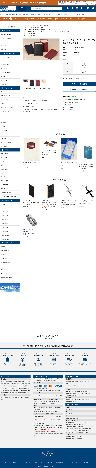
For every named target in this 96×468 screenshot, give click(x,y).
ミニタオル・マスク (5, 111)
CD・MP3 (3, 138)
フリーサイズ (4, 68)
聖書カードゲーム (5, 103)
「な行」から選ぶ (5, 219)
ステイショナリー (5, 130)
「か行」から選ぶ (5, 208)
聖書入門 (85, 18)
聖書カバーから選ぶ (43, 14)
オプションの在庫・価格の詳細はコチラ (73, 78)
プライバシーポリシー (73, 462)
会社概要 (3, 246)
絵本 (57, 18)
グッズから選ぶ (56, 14)
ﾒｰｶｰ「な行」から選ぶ (34, 25)
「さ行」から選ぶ (5, 211)
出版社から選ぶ (80, 14)
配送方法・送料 (39, 462)
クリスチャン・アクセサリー (35, 27)
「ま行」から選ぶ (5, 227)
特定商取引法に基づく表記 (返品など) (74, 100)
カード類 (3, 126)
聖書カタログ (4, 269)
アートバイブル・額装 (6, 192)
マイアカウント (26, 462)
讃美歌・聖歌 (4, 169)
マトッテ (17, 18)
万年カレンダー (4, 99)
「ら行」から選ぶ (5, 235)
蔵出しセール (64, 18)
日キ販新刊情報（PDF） (6, 277)
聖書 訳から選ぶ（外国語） (26, 14)
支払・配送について (5, 250)
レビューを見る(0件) (69, 107)
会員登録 (15, 462)
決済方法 (49, 462)
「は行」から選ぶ (5, 223)
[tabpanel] (41, 49)
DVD (2, 134)
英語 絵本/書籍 (4, 180)
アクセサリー (32, 18)
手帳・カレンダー (5, 188)
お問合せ (3, 254)
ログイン (6, 462)
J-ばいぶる (24, 18)
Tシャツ (3, 115)
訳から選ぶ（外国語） (6, 38)
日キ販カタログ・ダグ (6, 273)
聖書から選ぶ (4, 49)
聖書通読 (3, 177)
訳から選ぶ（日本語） (6, 34)
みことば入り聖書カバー (6, 64)
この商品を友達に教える (70, 102)
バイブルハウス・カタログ (7, 266)
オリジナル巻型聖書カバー (7, 57)
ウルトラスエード (5, 76)
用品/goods (31, 29)
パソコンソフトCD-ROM (6, 142)
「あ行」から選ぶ (5, 204)
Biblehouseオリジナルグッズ (44, 29)
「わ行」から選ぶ (5, 239)
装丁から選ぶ (4, 46)
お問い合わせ (87, 462)
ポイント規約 (4, 258)
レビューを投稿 (68, 110)
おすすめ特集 (31, 33)
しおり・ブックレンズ (6, 119)
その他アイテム (68, 14)
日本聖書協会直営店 (5, 262)
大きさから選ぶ (4, 42)
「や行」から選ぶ (5, 231)
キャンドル (3, 91)
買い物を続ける (68, 105)
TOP (24, 25)
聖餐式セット (51, 18)
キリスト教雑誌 (41, 18)
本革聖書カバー (4, 61)
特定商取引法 (59, 462)
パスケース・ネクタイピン (7, 107)
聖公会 (79, 18)
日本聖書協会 (44, 25)
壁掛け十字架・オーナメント (7, 95)
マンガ (2, 161)
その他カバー (4, 84)
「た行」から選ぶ (5, 215)
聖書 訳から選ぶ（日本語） (7, 14)
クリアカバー (4, 80)
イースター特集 (4, 153)
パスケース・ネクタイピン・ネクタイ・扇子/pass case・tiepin (53, 31)
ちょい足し (72, 18)
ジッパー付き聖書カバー (6, 72)
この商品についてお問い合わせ (79, 89)
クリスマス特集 (4, 184)
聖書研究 (3, 173)
